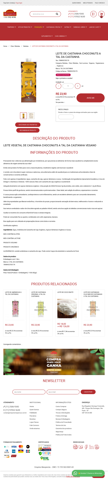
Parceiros (33, 416)
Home (32, 406)
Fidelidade (33, 413)
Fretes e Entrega (61, 416)
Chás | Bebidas (60, 36)
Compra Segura (61, 409)
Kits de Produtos (24, 27)
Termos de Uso (61, 425)
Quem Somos (76, 3)
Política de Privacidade (63, 422)
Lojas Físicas (34, 422)
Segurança (59, 431)
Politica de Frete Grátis (63, 435)
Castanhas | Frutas (53, 27)
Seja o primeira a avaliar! (64, 78)
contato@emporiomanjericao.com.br (15, 413)
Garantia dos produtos (64, 428)
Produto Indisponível (41, 308)
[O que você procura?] (57, 14)
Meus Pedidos (88, 3)
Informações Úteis (63, 402)
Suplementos (46, 36)
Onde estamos (35, 428)
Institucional (35, 402)
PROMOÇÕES (38, 27)
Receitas (33, 419)
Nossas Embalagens (63, 419)
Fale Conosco (100, 3)
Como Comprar (61, 406)
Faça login (19, 3)
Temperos (10, 27)
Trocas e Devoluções (63, 413)
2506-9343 (77, 13)
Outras (66, 27)
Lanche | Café (94, 27)
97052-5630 (77, 16)
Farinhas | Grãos (79, 27)
